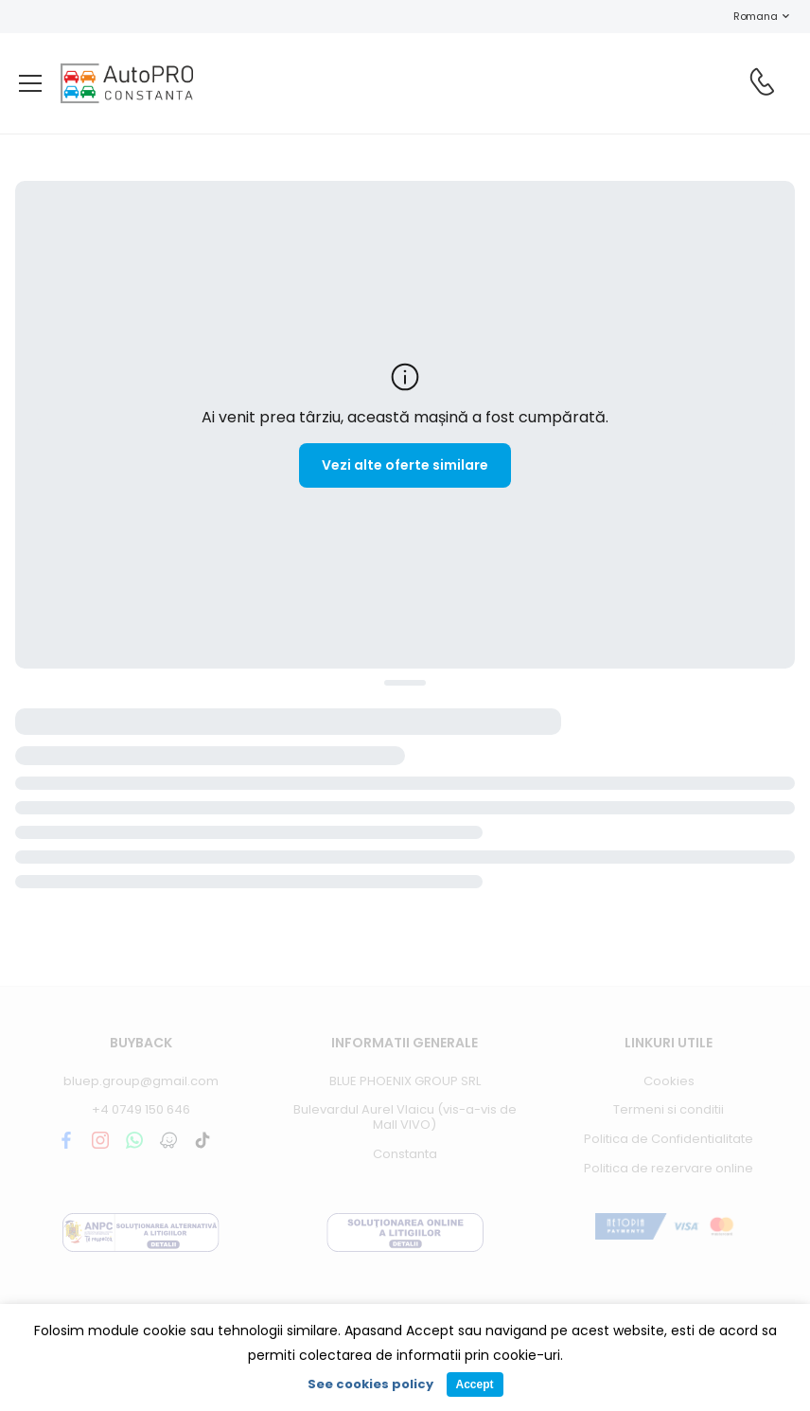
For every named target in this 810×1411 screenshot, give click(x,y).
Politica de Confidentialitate (668, 1139)
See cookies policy (370, 1384)
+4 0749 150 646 (141, 1109)
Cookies (669, 1081)
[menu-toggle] (30, 83)
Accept (474, 1384)
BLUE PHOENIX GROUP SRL (405, 1081)
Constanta (405, 1154)
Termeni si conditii (668, 1109)
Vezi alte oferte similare (405, 464)
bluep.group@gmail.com (141, 1081)
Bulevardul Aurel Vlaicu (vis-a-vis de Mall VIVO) (405, 1117)
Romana (745, 16)
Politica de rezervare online (668, 1168)
